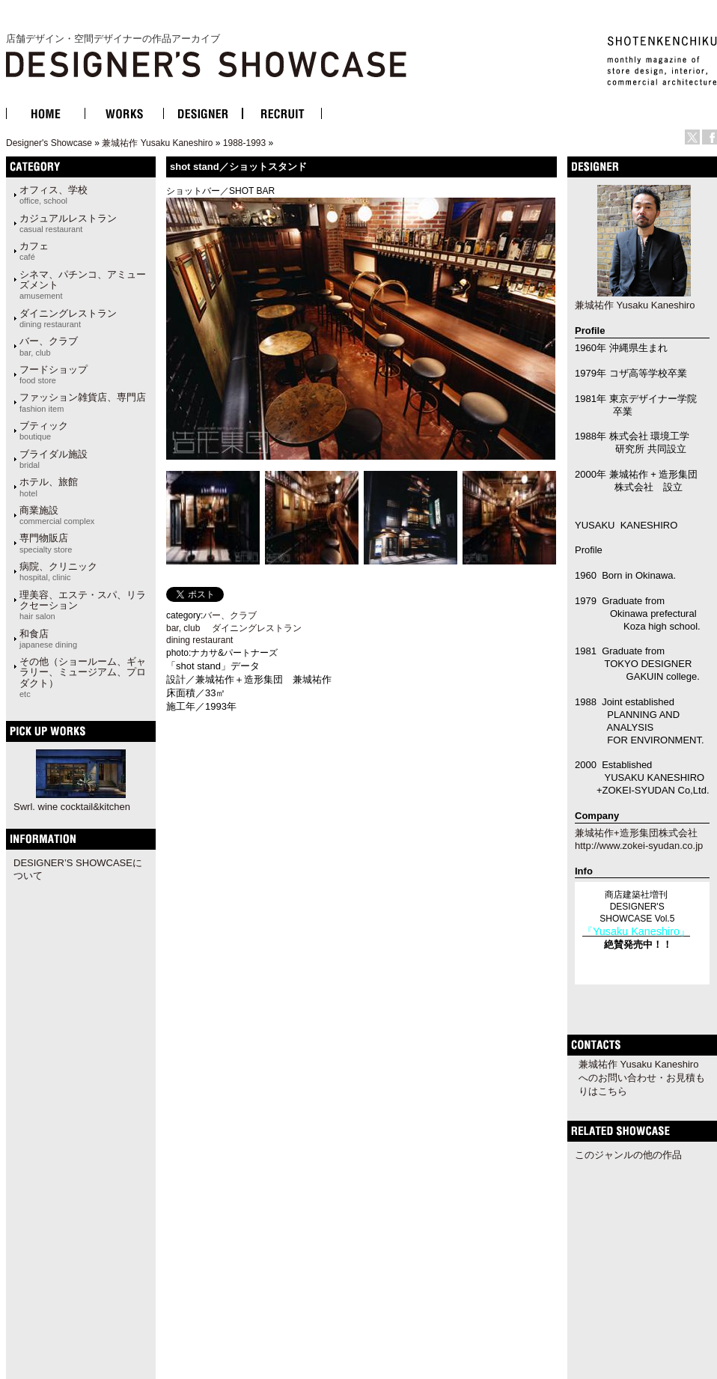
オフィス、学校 (53, 194)
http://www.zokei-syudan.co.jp (639, 845)
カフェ (34, 250)
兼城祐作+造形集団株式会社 (636, 832)
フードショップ (53, 374)
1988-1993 (244, 143)
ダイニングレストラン (68, 318)
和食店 (48, 638)
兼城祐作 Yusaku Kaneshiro (157, 143)
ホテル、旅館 (48, 486)
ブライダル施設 (53, 458)
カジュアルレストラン (68, 223)
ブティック (43, 430)
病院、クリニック (58, 571)
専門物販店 (45, 542)
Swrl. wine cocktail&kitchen (71, 806)
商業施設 (56, 515)
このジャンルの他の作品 (628, 1154)
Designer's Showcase (49, 143)
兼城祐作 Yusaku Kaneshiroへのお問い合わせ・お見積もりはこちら (642, 1078)
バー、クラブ (48, 345)
